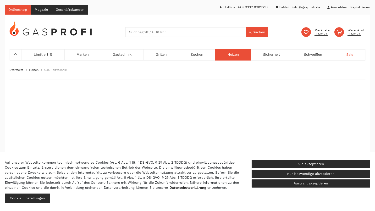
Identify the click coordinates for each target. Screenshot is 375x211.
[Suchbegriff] (186, 32)
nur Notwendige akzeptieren (311, 174)
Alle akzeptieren (311, 164)
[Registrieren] (360, 7)
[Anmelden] (338, 7)
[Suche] (257, 32)
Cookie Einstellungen (27, 198)
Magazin (41, 9)
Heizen (34, 70)
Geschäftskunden (70, 9)
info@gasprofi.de (306, 7)
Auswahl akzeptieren (311, 183)
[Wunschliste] (315, 32)
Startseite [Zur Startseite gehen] (16, 70)
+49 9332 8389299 (253, 7)
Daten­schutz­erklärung (188, 187)
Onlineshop (17, 9)
